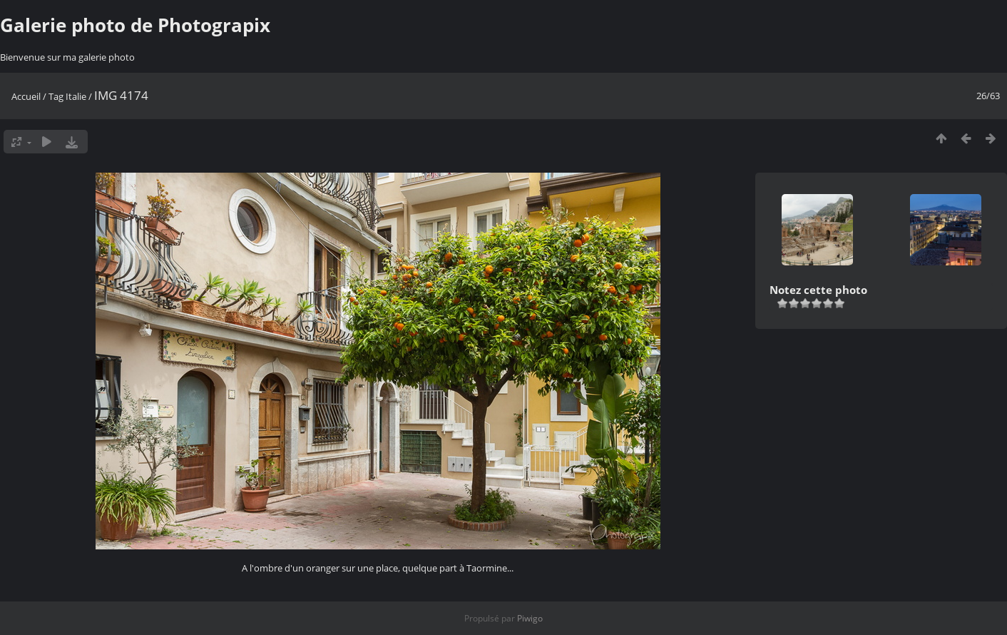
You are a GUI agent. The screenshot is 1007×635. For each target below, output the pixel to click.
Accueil (26, 96)
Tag (55, 96)
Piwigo (530, 618)
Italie (76, 96)
